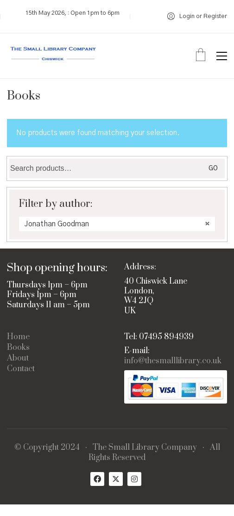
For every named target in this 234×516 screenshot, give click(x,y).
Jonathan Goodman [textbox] (117, 224)
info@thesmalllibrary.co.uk (172, 361)
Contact (21, 369)
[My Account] (197, 16)
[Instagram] (134, 479)
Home (18, 337)
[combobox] (117, 224)
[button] (221, 56)
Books (18, 348)
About (18, 358)
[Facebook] (97, 479)
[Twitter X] (116, 479)
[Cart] (200, 56)
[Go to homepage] (53, 56)
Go (213, 168)
